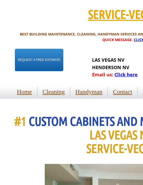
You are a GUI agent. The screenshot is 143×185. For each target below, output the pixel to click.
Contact (122, 91)
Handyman (88, 91)
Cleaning (53, 91)
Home (24, 91)
